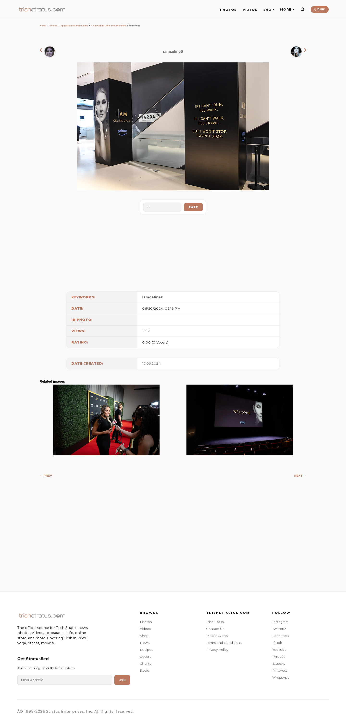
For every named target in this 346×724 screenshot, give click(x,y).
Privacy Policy (217, 650)
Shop (144, 636)
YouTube (279, 650)
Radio (144, 670)
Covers (145, 656)
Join (122, 680)
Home (43, 25)
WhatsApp (281, 677)
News (144, 643)
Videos (145, 629)
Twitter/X (279, 629)
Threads (278, 656)
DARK (319, 9)
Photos (53, 25)
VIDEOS (250, 10)
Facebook (280, 636)
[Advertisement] (173, 252)
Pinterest (279, 670)
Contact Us (215, 629)
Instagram (280, 622)
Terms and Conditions (223, 643)
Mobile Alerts (217, 636)
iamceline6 (152, 297)
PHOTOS (228, 10)
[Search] (302, 9)
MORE (287, 9)
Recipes (146, 650)
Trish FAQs (215, 622)
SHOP (268, 10)
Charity (145, 663)
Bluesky (278, 663)
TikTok (277, 643)
